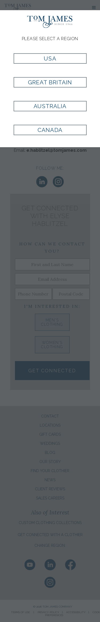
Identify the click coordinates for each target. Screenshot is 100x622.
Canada (50, 130)
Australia (50, 106)
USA (50, 58)
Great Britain (50, 82)
